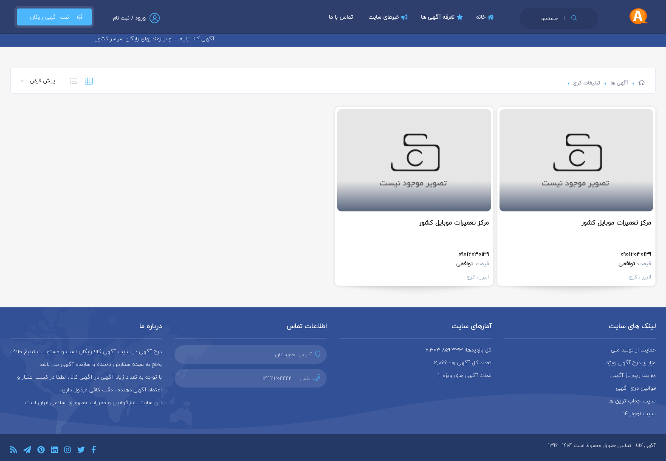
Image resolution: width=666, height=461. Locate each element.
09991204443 (277, 378)
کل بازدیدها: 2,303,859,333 (458, 349)
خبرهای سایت (389, 17)
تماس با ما (341, 17)
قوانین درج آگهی (636, 388)
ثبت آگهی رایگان (54, 16)
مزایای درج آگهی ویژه (631, 362)
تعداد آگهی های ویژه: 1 (464, 375)
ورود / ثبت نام (129, 18)
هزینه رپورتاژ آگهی (633, 375)
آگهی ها (619, 83)
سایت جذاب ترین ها (632, 400)
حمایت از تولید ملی (633, 349)
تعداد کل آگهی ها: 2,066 (462, 362)
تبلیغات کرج (586, 83)
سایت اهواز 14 (639, 413)
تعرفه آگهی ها (443, 17)
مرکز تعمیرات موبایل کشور (616, 222)
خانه (486, 17)
